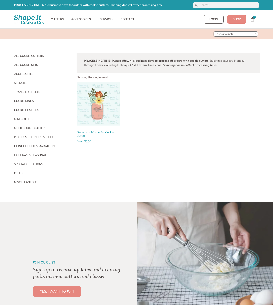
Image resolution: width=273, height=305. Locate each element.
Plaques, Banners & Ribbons (36, 137)
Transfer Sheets (27, 92)
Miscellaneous (25, 182)
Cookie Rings (24, 101)
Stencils (20, 83)
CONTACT (127, 19)
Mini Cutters (23, 119)
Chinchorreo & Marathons (35, 146)
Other (18, 173)
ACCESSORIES (82, 19)
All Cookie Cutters (29, 56)
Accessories (24, 74)
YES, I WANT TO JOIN (57, 291)
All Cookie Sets (26, 65)
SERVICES (106, 19)
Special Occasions (28, 164)
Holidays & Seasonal (30, 155)
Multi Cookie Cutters (30, 128)
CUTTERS (57, 19)
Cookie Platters (26, 110)
